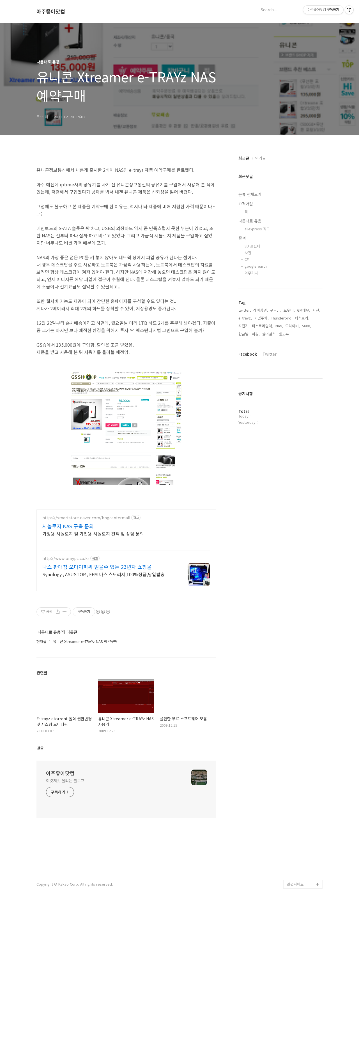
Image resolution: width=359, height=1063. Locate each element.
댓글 (40, 905)
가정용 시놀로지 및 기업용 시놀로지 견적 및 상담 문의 (93, 690)
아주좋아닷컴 (50, 11)
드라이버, (292, 325)
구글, (274, 310)
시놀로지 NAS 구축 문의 (68, 683)
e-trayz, (245, 318)
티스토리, (302, 318)
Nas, (279, 325)
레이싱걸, (260, 310)
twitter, (244, 310)
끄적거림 (245, 204)
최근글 (243, 158)
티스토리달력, (262, 325)
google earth (256, 266)
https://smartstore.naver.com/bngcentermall (86, 674)
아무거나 (251, 272)
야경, (256, 334)
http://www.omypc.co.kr (65, 715)
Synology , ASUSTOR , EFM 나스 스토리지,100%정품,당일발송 (103, 731)
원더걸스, (269, 334)
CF (247, 259)
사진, (316, 310)
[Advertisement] (126, 200)
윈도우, (284, 334)
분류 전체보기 (249, 194)
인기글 (260, 158)
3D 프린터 (252, 246)
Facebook (247, 354)
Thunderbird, (282, 318)
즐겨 (242, 238)
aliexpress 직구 (257, 228)
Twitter (270, 354)
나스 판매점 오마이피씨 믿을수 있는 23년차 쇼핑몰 (97, 723)
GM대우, (303, 310)
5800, (306, 325)
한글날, (244, 334)
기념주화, (261, 318)
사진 (248, 252)
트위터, (289, 310)
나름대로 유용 (249, 221)
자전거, (244, 325)
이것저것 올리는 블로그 (65, 937)
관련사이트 (295, 1041)
